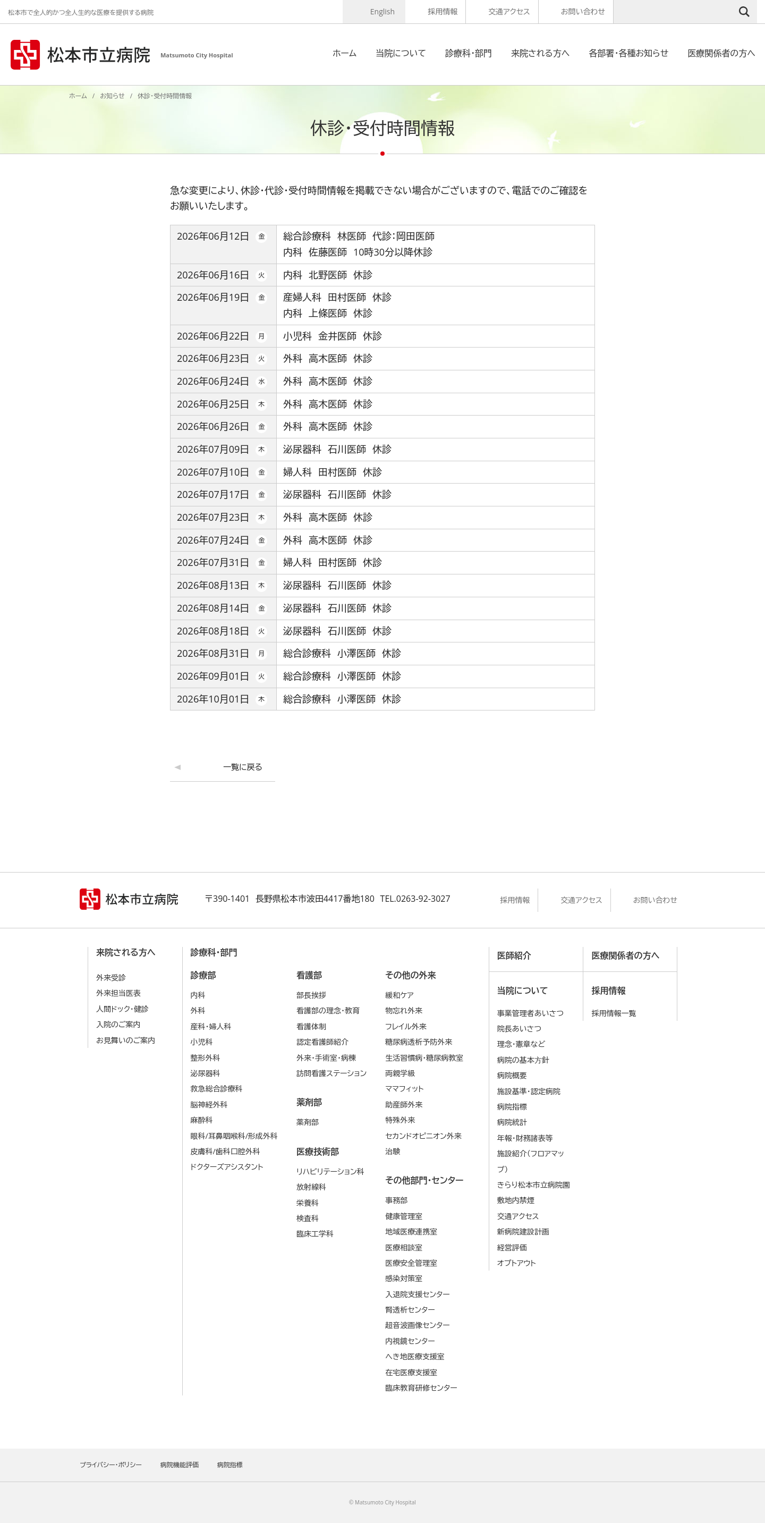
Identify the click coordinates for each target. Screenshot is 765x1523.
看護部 (309, 975)
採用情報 (442, 11)
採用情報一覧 (613, 1013)
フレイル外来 (406, 1026)
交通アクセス (509, 11)
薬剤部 (309, 1102)
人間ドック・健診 (122, 1009)
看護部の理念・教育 (328, 1010)
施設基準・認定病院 (528, 1091)
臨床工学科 (315, 1234)
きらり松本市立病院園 (533, 1185)
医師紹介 (514, 955)
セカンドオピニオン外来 (423, 1136)
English (382, 11)
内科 (198, 995)
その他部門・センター (424, 1180)
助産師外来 (403, 1104)
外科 (198, 1010)
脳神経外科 (209, 1104)
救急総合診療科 (217, 1089)
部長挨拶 (311, 995)
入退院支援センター (417, 1294)
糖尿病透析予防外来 (418, 1042)
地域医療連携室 (411, 1231)
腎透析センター (410, 1310)
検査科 (307, 1218)
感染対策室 (403, 1278)
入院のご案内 (118, 1024)
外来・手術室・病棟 (326, 1058)
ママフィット (404, 1089)
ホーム (344, 53)
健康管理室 (403, 1216)
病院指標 (512, 1107)
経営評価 (512, 1247)
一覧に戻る (242, 767)
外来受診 (111, 977)
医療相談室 (403, 1247)
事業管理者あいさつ (530, 1013)
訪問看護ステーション (331, 1073)
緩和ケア (399, 995)
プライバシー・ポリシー (111, 1464)
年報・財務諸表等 (525, 1138)
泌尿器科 (205, 1073)
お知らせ (112, 95)
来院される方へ (540, 53)
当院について (401, 53)
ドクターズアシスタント (227, 1167)
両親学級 (400, 1073)
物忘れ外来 (403, 1010)
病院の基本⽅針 (523, 1060)
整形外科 (205, 1058)
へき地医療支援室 (414, 1356)
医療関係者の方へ (721, 53)
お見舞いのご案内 (125, 1040)
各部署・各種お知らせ (628, 53)
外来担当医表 (118, 993)
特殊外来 (400, 1120)
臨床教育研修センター (421, 1388)
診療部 (203, 975)
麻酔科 (202, 1120)
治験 (392, 1151)
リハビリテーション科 (330, 1171)
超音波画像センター (417, 1325)
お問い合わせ (583, 11)
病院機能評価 (179, 1464)
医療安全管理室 (411, 1263)
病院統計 (512, 1122)
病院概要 (512, 1075)
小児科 (202, 1042)
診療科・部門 (468, 53)
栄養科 (307, 1203)
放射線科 (311, 1187)
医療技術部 (317, 1151)
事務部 (396, 1200)
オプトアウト (516, 1263)
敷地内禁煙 (515, 1200)
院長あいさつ (519, 1028)
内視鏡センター (410, 1341)
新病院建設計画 (523, 1231)
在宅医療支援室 (411, 1372)
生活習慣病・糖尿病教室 (424, 1058)
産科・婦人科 (211, 1026)
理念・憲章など (521, 1044)
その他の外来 (410, 975)
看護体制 (311, 1026)
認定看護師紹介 (322, 1042)
